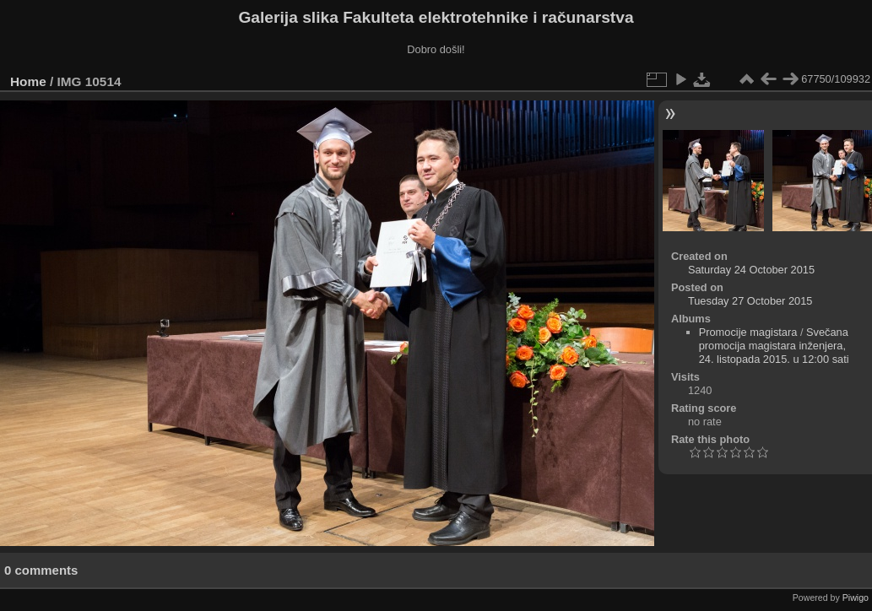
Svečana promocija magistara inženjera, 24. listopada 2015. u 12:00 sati (774, 345)
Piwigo (855, 597)
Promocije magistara (748, 332)
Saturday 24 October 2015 (751, 269)
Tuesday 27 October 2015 (750, 301)
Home (28, 81)
